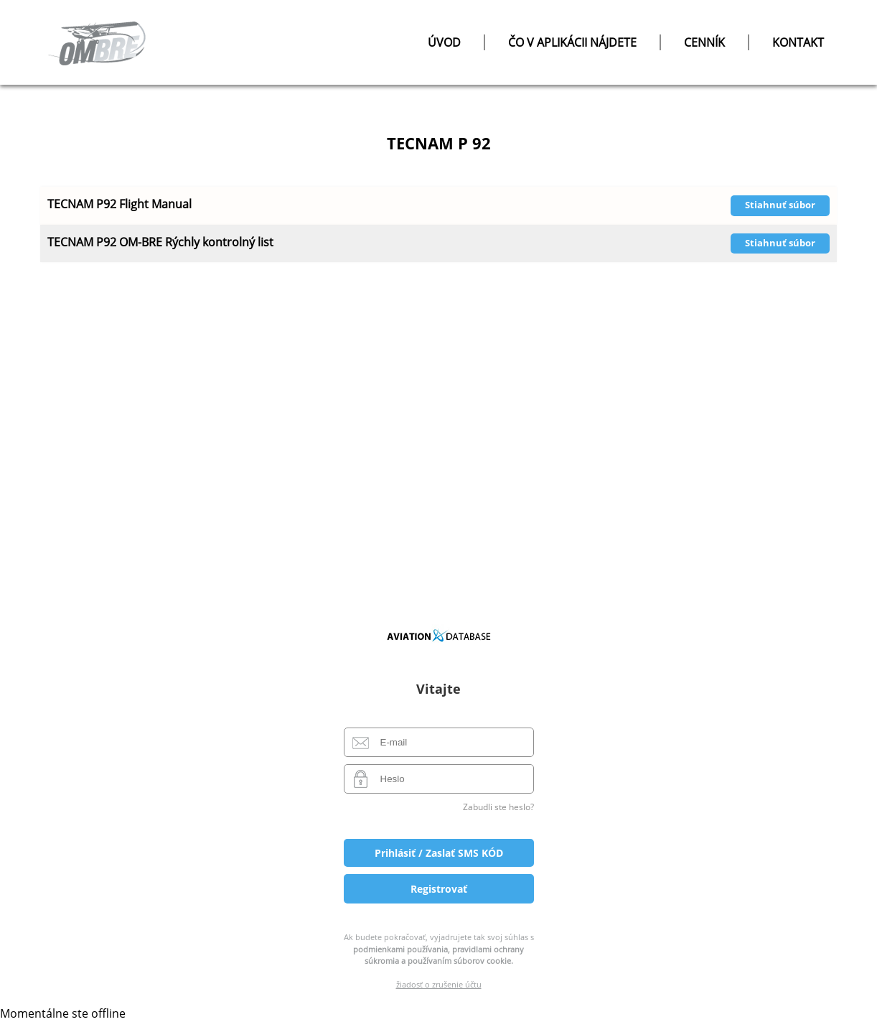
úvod (444, 42)
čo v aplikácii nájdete (572, 42)
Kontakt (798, 42)
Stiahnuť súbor (780, 204)
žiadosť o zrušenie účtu (439, 984)
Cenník (704, 42)
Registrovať (439, 889)
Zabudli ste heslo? (498, 807)
